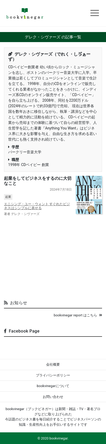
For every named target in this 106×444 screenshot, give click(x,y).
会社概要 (53, 364)
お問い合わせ (53, 397)
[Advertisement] (53, 256)
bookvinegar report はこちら (78, 315)
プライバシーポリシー (53, 375)
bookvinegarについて (53, 386)
